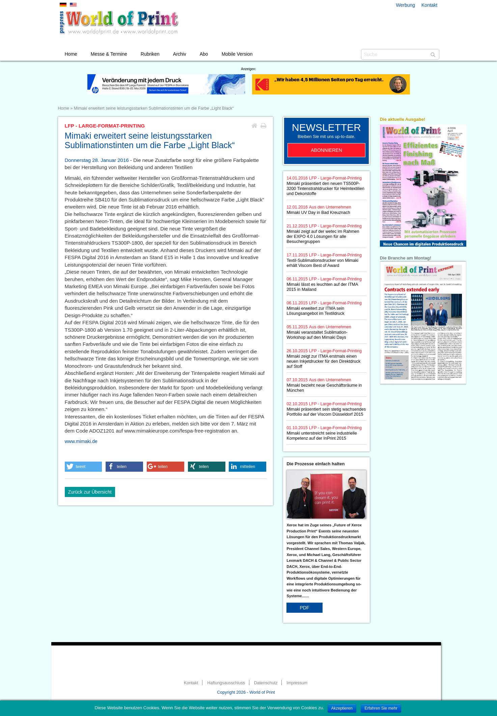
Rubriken (150, 54)
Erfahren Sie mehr (380, 708)
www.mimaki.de (81, 441)
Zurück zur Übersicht (90, 492)
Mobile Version (237, 54)
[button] (83, 467)
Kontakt (429, 5)
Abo (204, 54)
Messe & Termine (109, 54)
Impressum (296, 683)
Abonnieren (326, 150)
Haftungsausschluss (226, 683)
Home (71, 54)
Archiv (179, 54)
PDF (304, 607)
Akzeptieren (342, 708)
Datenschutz (265, 683)
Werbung (405, 5)
